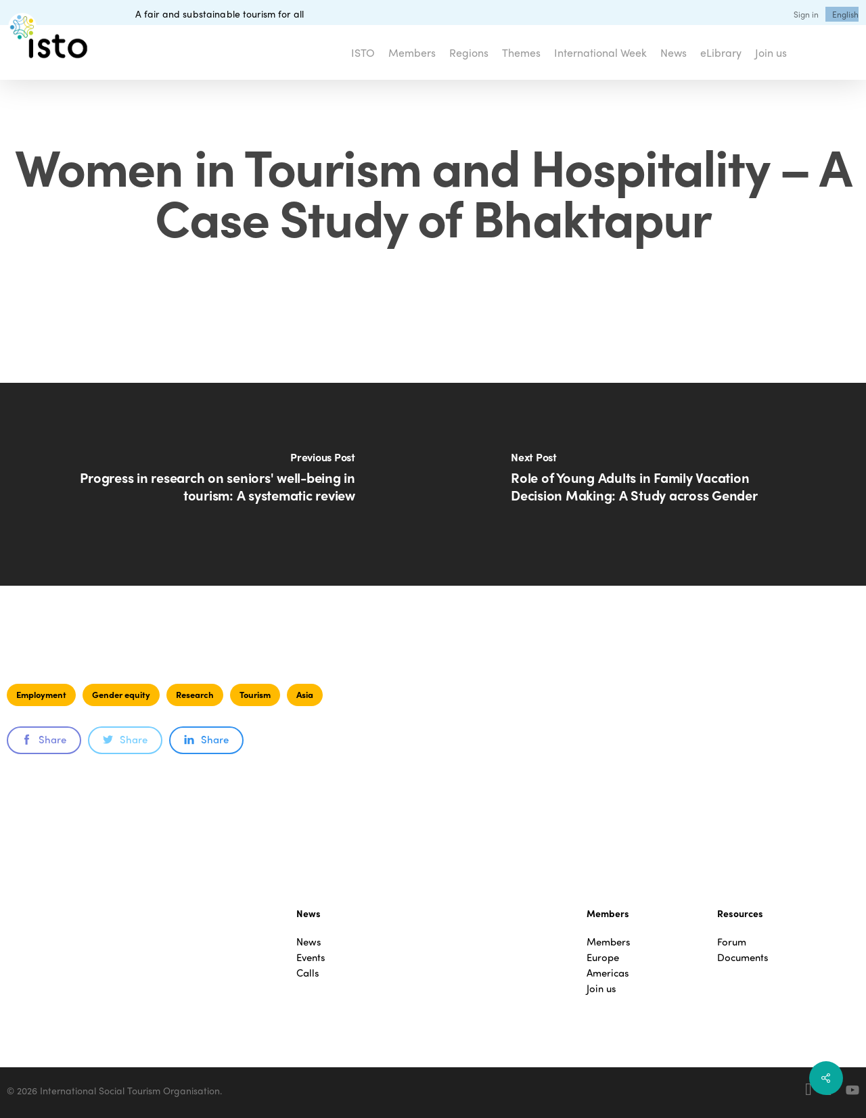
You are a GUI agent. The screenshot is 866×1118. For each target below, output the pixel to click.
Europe (603, 957)
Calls (307, 973)
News (308, 942)
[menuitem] (845, 14)
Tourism (255, 694)
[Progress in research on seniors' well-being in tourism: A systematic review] (216, 484)
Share (44, 739)
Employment (41, 694)
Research (195, 694)
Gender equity (121, 694)
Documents (743, 957)
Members (609, 942)
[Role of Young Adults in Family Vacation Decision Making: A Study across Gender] (649, 484)
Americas (608, 973)
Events (310, 957)
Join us (601, 988)
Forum (731, 942)
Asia (304, 694)
